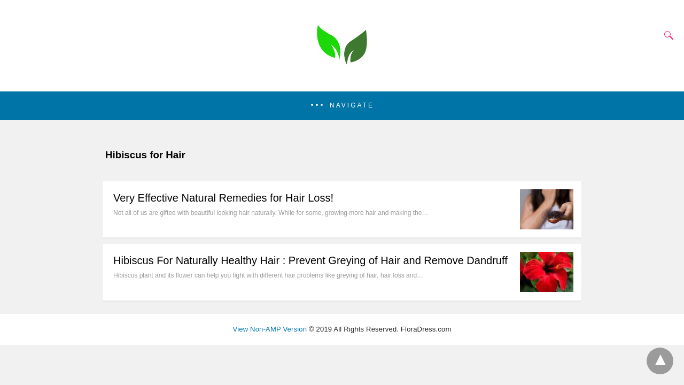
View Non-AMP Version (270, 329)
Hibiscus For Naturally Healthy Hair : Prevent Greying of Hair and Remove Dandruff (310, 260)
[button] (342, 105)
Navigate (352, 105)
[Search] (666, 35)
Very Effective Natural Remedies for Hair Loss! (223, 198)
